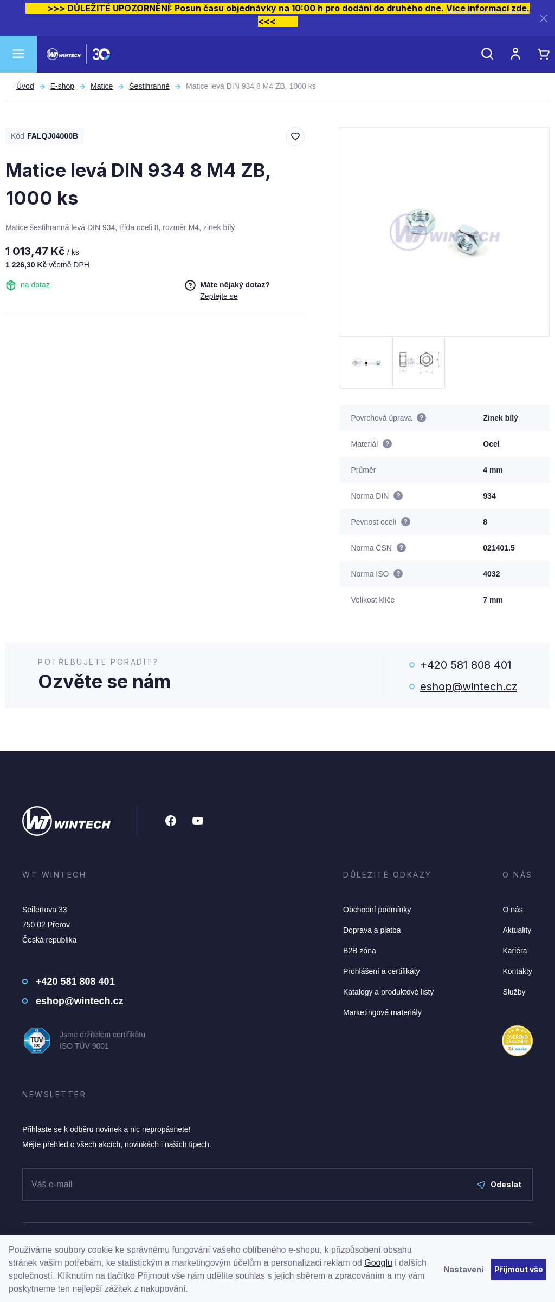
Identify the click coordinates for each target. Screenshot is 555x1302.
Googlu (378, 1262)
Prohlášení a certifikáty (381, 971)
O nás (512, 909)
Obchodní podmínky (377, 909)
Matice (102, 86)
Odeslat (499, 1184)
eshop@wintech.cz (468, 686)
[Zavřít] (543, 18)
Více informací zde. (488, 8)
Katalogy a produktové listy (388, 991)
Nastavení (463, 1269)
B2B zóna (359, 950)
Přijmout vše (518, 1269)
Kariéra (514, 950)
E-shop (62, 86)
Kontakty (517, 971)
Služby (513, 991)
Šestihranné (149, 86)
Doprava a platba (372, 930)
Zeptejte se (218, 296)
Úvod (25, 86)
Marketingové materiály (382, 1012)
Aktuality (516, 930)
